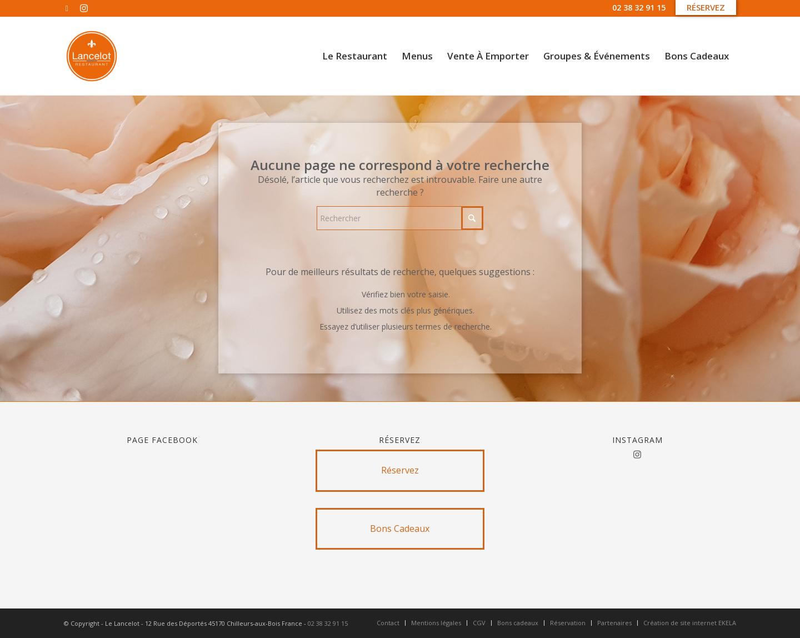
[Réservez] (400, 470)
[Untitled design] (91, 56)
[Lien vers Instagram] (84, 8)
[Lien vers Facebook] (67, 8)
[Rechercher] (400, 218)
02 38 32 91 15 (639, 7)
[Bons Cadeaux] (400, 529)
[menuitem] (354, 56)
